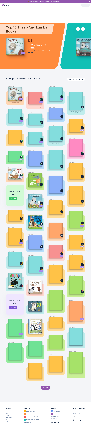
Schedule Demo (55, 398)
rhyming (39, 89)
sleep (55, 198)
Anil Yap (30, 34)
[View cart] (73, 5)
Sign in (78, 5)
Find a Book (54, 406)
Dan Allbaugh (38, 33)
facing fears (76, 94)
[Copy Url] (73, 61)
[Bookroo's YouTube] (80, 402)
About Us (8, 393)
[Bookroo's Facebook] (77, 402)
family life (78, 356)
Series (22, 35)
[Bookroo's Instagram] (73, 402)
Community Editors (56, 411)
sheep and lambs (33, 89)
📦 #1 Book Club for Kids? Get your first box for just (44, 1)
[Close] (89, 1)
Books (19, 5)
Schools (26, 5)
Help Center (9, 399)
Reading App (54, 409)
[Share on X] (79, 61)
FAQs (7, 397)
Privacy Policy (32, 421)
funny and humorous (35, 88)
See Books (13, 180)
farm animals (59, 198)
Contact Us (9, 401)
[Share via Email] (82, 61)
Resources (54, 400)
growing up (76, 358)
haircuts (79, 93)
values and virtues (15, 84)
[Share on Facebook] (76, 61)
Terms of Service (22, 421)
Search (85, 5)
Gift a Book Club (28, 404)
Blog (7, 395)
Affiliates (8, 404)
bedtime (57, 125)
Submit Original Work (78, 395)
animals (53, 125)
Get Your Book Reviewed (79, 393)
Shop (13, 5)
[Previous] (78, 11)
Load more (45, 369)
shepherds (73, 356)
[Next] (83, 11)
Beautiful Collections (29, 413)
